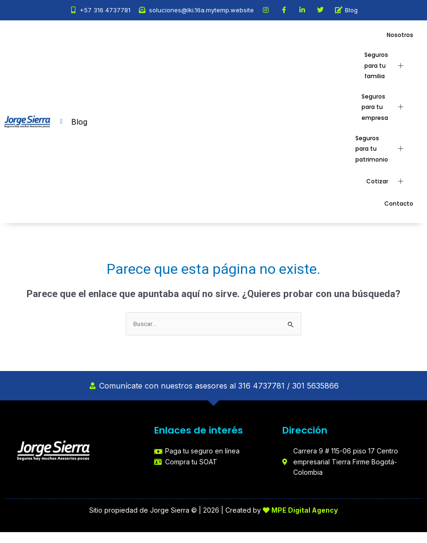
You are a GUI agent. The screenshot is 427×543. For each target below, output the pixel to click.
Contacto (398, 203)
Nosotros (400, 35)
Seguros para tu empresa (386, 107)
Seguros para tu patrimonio (382, 148)
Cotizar (388, 181)
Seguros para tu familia (387, 65)
